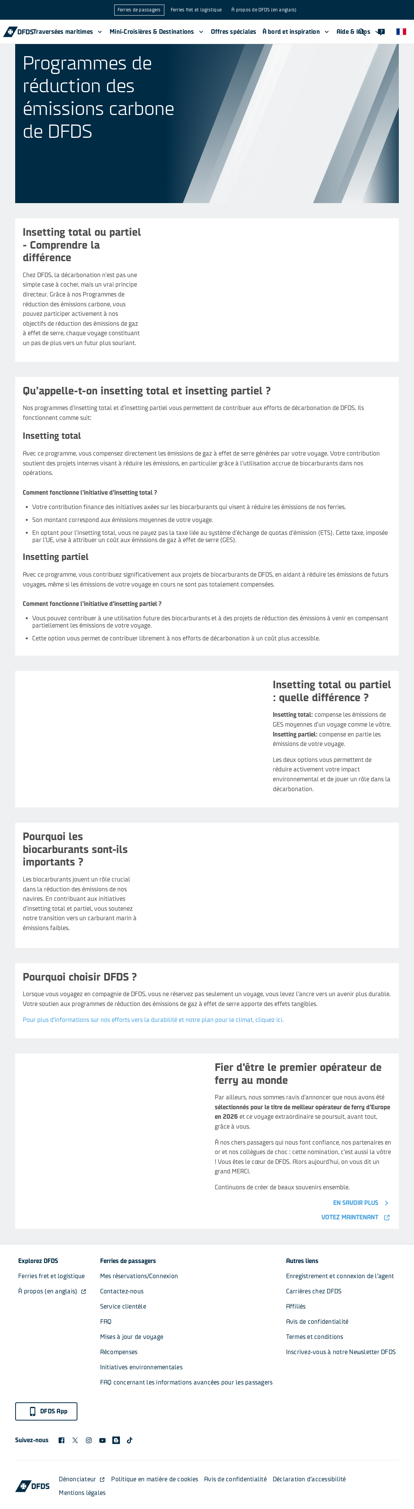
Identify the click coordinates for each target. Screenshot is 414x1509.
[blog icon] (116, 1440)
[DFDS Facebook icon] (61, 1440)
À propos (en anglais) (52, 1291)
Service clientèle (123, 1306)
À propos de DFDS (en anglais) (263, 10)
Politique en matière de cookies (154, 1479)
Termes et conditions (314, 1336)
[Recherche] (361, 32)
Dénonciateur (82, 1479)
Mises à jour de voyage (132, 1336)
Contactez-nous (122, 1291)
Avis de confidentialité (317, 1321)
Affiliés (296, 1306)
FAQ (106, 1321)
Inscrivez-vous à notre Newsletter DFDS (341, 1352)
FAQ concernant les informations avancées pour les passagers (186, 1382)
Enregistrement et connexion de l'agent (340, 1276)
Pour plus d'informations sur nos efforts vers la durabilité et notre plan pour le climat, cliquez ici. (153, 1019)
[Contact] (381, 32)
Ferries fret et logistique (196, 10)
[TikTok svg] (130, 1440)
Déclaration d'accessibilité (309, 1479)
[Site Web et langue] (401, 32)
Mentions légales (82, 1492)
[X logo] (75, 1440)
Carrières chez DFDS (314, 1291)
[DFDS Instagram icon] (89, 1440)
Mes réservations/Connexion (139, 1276)
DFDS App (48, 1411)
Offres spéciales (234, 31)
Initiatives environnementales (141, 1367)
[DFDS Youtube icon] (102, 1440)
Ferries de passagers (139, 10)
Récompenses (119, 1352)
